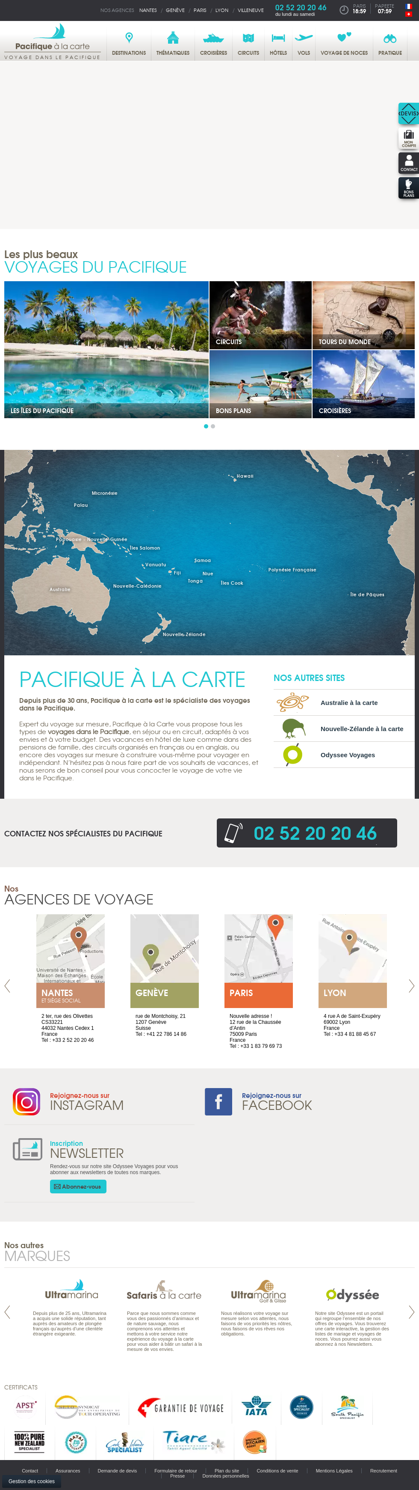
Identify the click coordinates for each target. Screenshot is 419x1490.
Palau (81, 505)
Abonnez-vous (81, 1186)
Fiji (177, 572)
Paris (200, 9)
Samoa (203, 560)
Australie (60, 589)
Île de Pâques (367, 594)
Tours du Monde (345, 341)
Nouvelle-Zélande (184, 634)
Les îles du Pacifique (42, 410)
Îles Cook (232, 583)
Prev (7, 986)
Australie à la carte (349, 702)
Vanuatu (155, 564)
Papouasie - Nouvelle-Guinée (91, 539)
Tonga (195, 580)
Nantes (147, 9)
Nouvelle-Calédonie (137, 586)
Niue (208, 573)
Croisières (335, 410)
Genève (175, 9)
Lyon (221, 9)
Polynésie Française (292, 569)
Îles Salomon (145, 547)
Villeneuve (251, 9)
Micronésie (105, 493)
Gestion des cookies (32, 1481)
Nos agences (117, 9)
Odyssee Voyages (348, 754)
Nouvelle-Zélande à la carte (362, 728)
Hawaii (245, 476)
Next (412, 986)
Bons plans (233, 410)
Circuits (229, 341)
